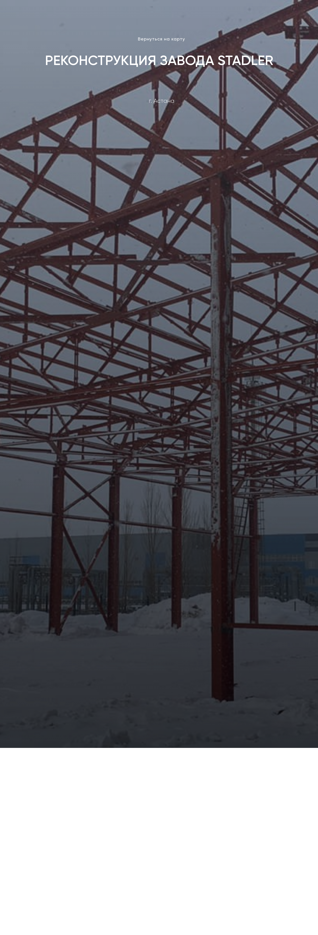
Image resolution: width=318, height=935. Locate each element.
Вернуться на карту (161, 38)
